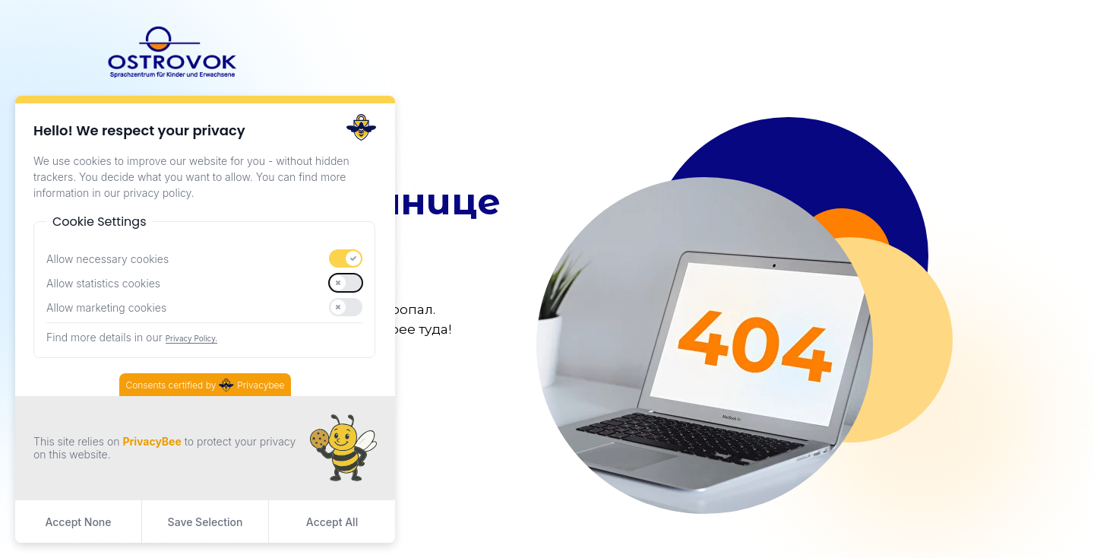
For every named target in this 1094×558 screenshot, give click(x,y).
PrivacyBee (151, 441)
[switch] (345, 258)
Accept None (78, 521)
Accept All (332, 521)
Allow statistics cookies (103, 283)
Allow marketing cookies (106, 307)
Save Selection (205, 521)
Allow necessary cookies (107, 258)
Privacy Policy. (192, 338)
